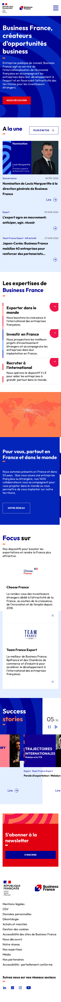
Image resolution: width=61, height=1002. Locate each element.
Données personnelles (17, 913)
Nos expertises (12, 949)
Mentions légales (14, 903)
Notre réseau (11, 944)
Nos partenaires (13, 959)
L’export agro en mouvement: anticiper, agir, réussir (25, 219)
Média (7, 954)
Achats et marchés (15, 924)
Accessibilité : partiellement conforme (28, 964)
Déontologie (11, 919)
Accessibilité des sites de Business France (29, 934)
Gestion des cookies (16, 929)
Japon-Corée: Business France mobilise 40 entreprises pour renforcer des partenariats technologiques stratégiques (25, 248)
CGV (5, 908)
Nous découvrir (12, 939)
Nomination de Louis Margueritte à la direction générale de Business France (30, 188)
